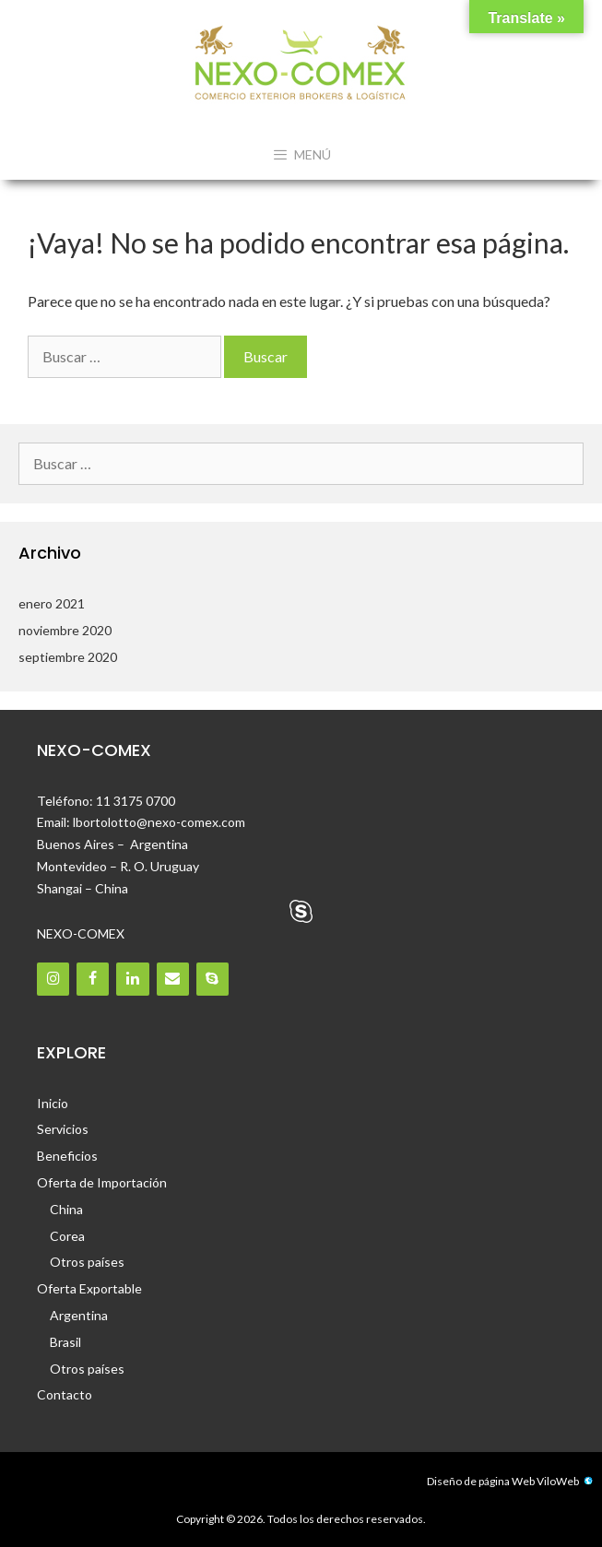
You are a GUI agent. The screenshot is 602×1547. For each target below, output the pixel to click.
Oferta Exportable (89, 1288)
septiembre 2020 (67, 657)
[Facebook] (93, 978)
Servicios (63, 1129)
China (66, 1209)
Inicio (52, 1103)
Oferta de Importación (102, 1182)
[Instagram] (53, 978)
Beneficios (67, 1155)
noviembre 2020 (65, 630)
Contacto (64, 1394)
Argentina (79, 1315)
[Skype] (212, 978)
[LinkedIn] (132, 978)
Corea (67, 1236)
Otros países (87, 1261)
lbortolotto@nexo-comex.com (159, 822)
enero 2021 (51, 603)
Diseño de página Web (481, 1481)
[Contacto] (173, 978)
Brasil (65, 1342)
